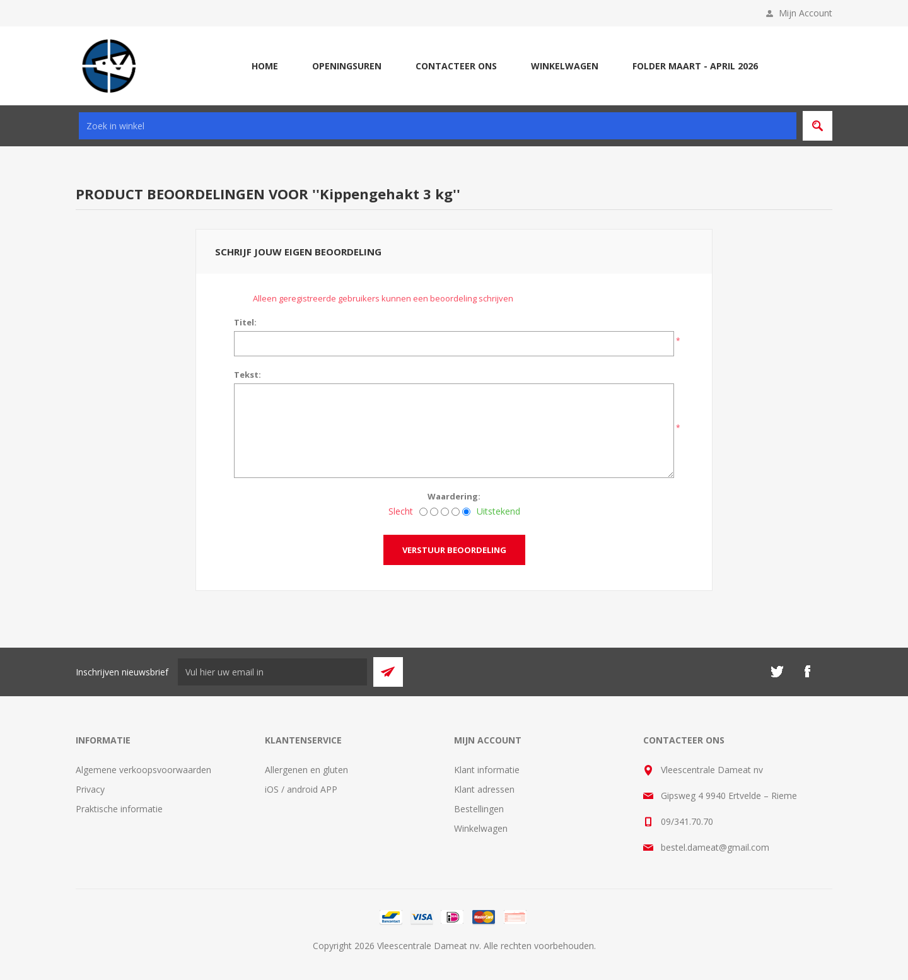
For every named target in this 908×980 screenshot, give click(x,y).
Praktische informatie (119, 809)
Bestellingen (479, 809)
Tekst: (247, 374)
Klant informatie (487, 770)
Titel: (245, 322)
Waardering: (454, 496)
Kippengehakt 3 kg (386, 193)
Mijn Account (805, 13)
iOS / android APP (301, 789)
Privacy (90, 789)
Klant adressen (484, 789)
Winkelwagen (481, 828)
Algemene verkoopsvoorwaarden (143, 770)
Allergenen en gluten (306, 770)
